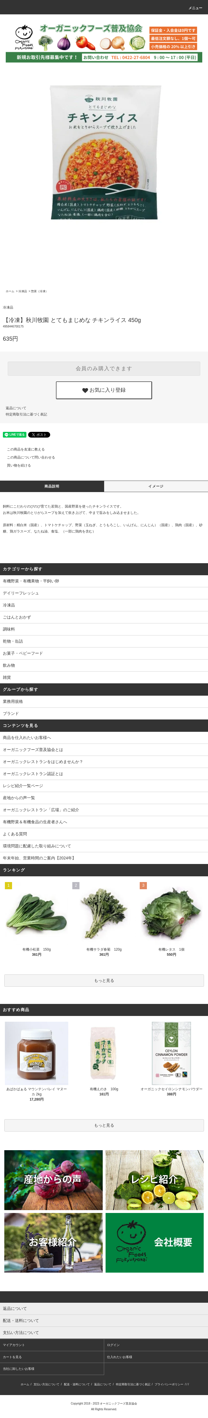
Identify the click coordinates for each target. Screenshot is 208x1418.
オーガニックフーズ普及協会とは (33, 749)
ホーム (10, 291)
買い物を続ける (15, 465)
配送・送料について (77, 1384)
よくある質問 (15, 834)
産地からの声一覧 (19, 797)
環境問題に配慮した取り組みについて (37, 846)
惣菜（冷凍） (39, 291)
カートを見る (12, 1357)
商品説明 (52, 486)
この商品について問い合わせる (27, 457)
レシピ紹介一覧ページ (23, 785)
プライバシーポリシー (169, 1384)
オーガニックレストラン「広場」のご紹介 (41, 810)
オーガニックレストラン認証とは (33, 773)
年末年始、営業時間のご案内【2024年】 (39, 858)
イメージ (156, 486)
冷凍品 (22, 291)
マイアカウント (14, 1345)
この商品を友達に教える (22, 449)
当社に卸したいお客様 (18, 1368)
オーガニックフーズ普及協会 (118, 1403)
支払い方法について (46, 1384)
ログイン (113, 1345)
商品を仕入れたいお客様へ (27, 737)
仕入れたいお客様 (119, 1357)
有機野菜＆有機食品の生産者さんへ (35, 822)
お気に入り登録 (104, 390)
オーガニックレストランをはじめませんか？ (43, 761)
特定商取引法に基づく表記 (26, 414)
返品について (16, 408)
